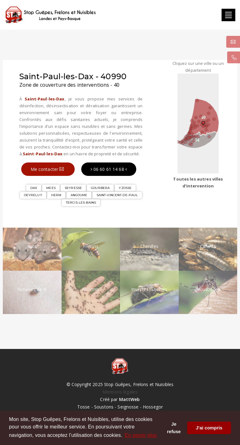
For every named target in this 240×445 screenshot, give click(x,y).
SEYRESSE (73, 188)
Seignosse (128, 407)
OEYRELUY (33, 195)
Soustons (103, 407)
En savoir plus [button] (141, 435)
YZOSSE (125, 188)
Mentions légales (120, 392)
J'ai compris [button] (209, 427)
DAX (33, 188)
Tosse (83, 407)
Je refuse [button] (174, 428)
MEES (51, 188)
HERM (56, 195)
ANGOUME (79, 195)
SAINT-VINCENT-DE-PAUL (117, 195)
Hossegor (153, 407)
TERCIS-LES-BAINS (81, 203)
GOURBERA (100, 188)
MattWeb (129, 399)
